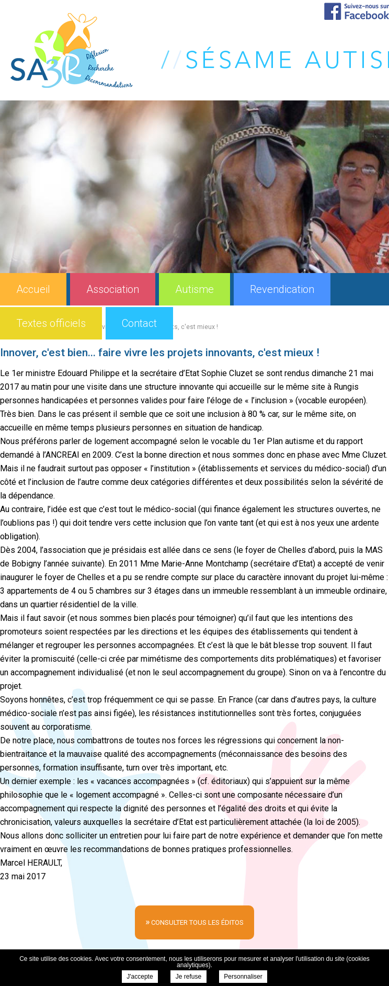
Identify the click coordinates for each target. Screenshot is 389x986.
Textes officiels (51, 323)
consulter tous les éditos (194, 921)
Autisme (194, 289)
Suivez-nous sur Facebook (356, 11)
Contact (139, 323)
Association (112, 289)
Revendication (282, 289)
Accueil (33, 289)
